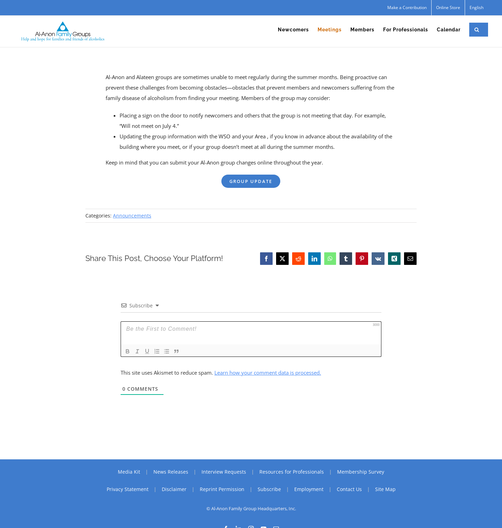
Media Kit (129, 471)
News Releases (170, 471)
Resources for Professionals (291, 471)
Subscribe (269, 489)
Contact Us (349, 489)
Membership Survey (360, 471)
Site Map (385, 489)
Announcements (132, 215)
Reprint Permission (222, 489)
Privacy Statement (128, 489)
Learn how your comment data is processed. (267, 372)
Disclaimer (174, 489)
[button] (476, 30)
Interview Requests (223, 471)
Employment (309, 489)
